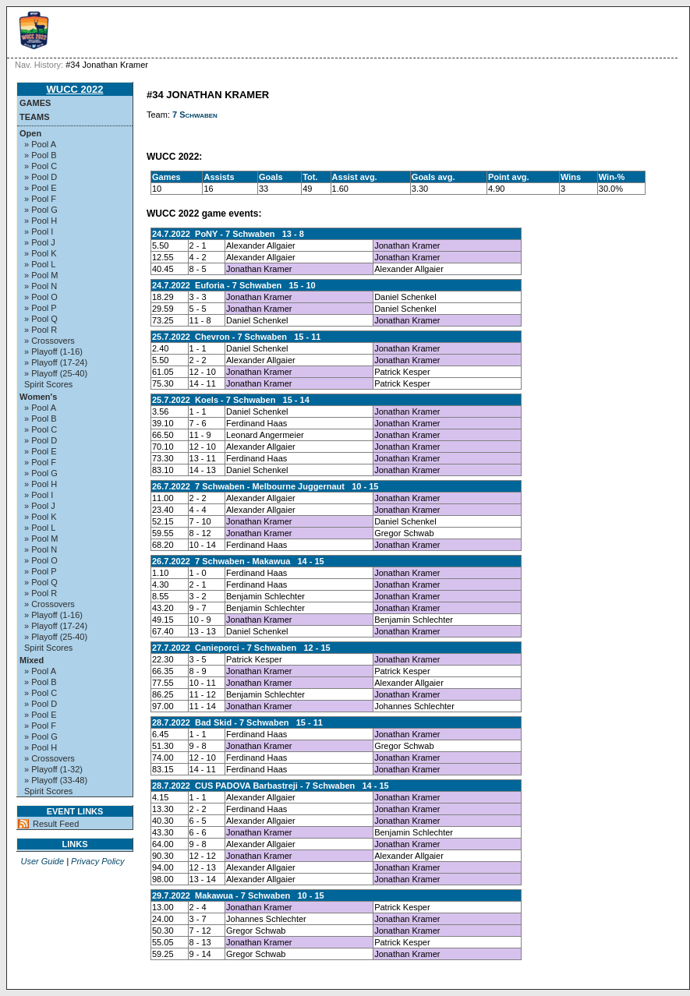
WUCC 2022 (75, 89)
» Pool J (39, 242)
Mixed (31, 660)
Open (30, 133)
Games (35, 103)
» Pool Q (41, 318)
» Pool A (40, 144)
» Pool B (40, 155)
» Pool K (40, 253)
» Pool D (40, 177)
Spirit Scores (48, 384)
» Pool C (40, 166)
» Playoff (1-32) (53, 769)
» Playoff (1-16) (53, 351)
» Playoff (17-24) (55, 362)
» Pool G (41, 209)
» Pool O (41, 297)
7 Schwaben (195, 114)
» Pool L (39, 264)
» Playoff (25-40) (55, 373)
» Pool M (41, 275)
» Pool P (40, 308)
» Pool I (38, 231)
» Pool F (40, 198)
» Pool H (40, 220)
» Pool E (40, 187)
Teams (34, 117)
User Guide (42, 861)
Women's (38, 396)
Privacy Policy (97, 861)
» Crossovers (49, 340)
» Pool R (40, 329)
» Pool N (40, 286)
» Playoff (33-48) (55, 780)
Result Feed (56, 823)
